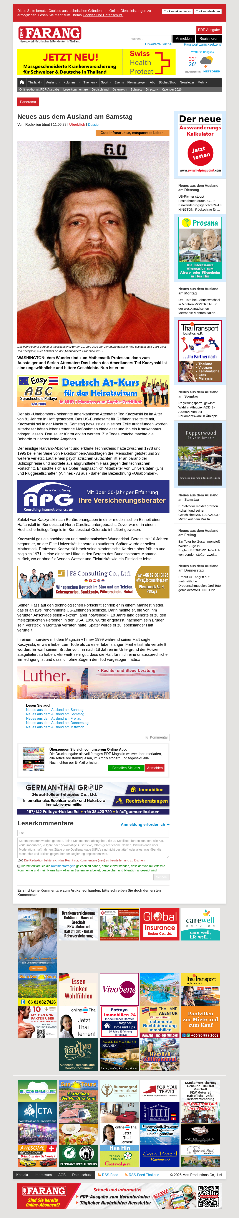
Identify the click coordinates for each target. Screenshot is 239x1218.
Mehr (202, 82)
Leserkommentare (75, 89)
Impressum (43, 1175)
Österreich (120, 89)
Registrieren (208, 38)
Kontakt (22, 1175)
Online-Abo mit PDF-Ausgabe (39, 89)
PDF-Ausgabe (209, 30)
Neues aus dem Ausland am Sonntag (54, 710)
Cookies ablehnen (208, 11)
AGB (62, 1175)
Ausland (53, 82)
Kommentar (159, 737)
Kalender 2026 (172, 89)
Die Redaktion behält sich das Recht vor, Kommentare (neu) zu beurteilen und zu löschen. (84, 860)
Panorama (28, 102)
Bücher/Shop (167, 82)
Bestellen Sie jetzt (126, 768)
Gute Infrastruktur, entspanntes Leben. (132, 133)
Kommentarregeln (63, 866)
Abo (152, 82)
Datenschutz (81, 1175)
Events (119, 82)
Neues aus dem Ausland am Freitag (53, 718)
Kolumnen (71, 82)
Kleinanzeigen (136, 82)
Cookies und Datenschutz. (103, 15)
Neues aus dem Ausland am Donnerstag (57, 723)
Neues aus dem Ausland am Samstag (55, 714)
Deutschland (100, 89)
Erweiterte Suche (158, 44)
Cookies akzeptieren (177, 11)
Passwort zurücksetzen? (203, 44)
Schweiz (136, 89)
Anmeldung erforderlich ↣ (145, 824)
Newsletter (187, 82)
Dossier (94, 124)
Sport (106, 82)
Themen (90, 82)
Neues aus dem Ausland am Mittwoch (55, 727)
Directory (152, 89)
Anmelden (184, 38)
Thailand (35, 82)
